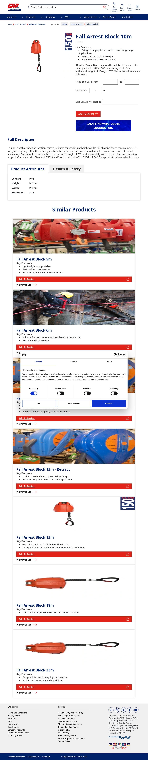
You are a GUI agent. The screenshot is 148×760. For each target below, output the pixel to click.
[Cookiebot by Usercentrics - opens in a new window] (115, 355)
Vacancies (12, 718)
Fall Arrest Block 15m (35, 537)
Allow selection (73, 403)
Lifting (64, 24)
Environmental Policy (67, 721)
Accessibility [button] (33, 756)
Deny (39, 403)
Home (10, 24)
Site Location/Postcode (88, 101)
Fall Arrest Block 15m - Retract (43, 469)
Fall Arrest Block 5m (34, 259)
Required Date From (87, 81)
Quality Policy (64, 730)
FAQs (10, 721)
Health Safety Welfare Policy (70, 712)
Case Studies (13, 727)
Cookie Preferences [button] (16, 756)
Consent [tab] (38, 362)
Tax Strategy (63, 732)
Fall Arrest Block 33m (35, 670)
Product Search (20, 24)
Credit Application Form (18, 732)
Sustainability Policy (67, 735)
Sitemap (46, 756)
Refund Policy (64, 741)
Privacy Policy (14, 715)
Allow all (108, 403)
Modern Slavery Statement (70, 724)
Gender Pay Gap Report (68, 727)
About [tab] (109, 362)
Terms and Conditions (17, 712)
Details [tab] (74, 362)
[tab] (28, 169)
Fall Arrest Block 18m (35, 605)
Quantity (80, 90)
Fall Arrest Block (92, 24)
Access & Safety (76, 24)
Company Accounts (16, 730)
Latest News (13, 724)
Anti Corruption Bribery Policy (71, 738)
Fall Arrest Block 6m (34, 330)
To (121, 81)
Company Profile (15, 735)
